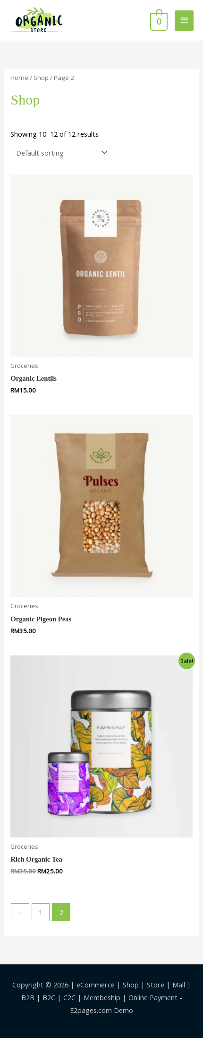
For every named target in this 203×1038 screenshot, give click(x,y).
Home (19, 77)
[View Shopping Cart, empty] (158, 20)
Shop (41, 77)
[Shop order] (59, 152)
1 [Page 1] (40, 912)
